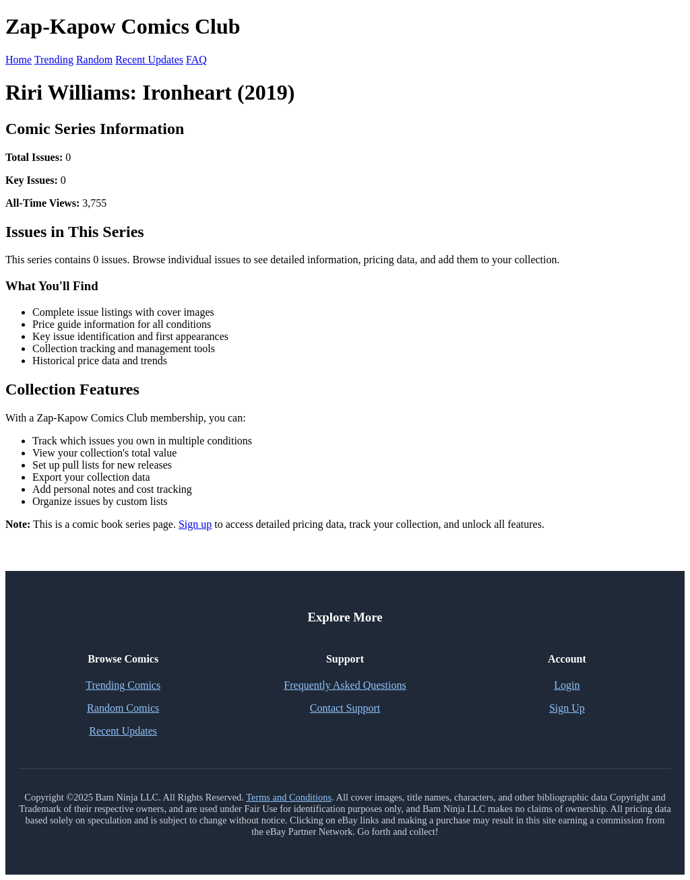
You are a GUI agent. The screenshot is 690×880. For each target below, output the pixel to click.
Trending (53, 59)
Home (18, 59)
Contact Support (345, 708)
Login (566, 685)
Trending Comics (123, 685)
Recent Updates (149, 59)
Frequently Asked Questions (345, 685)
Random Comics (123, 708)
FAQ (196, 59)
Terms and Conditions (289, 797)
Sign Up (567, 708)
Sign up (195, 524)
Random (94, 59)
